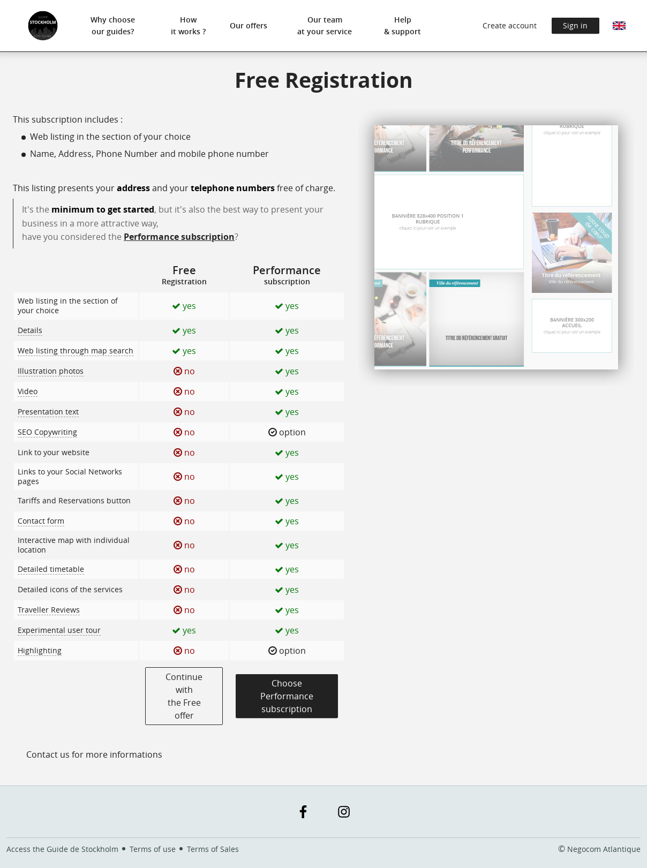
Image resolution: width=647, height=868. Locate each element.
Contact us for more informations (94, 754)
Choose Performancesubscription (286, 696)
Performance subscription (179, 237)
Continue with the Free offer (183, 696)
